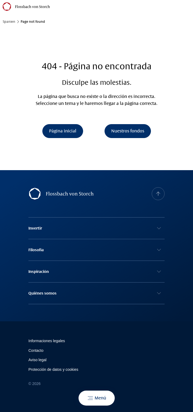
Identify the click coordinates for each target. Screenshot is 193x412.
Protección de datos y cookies (53, 369)
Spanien (9, 22)
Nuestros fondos (127, 130)
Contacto (35, 350)
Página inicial (62, 130)
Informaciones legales (46, 341)
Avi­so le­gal (37, 360)
